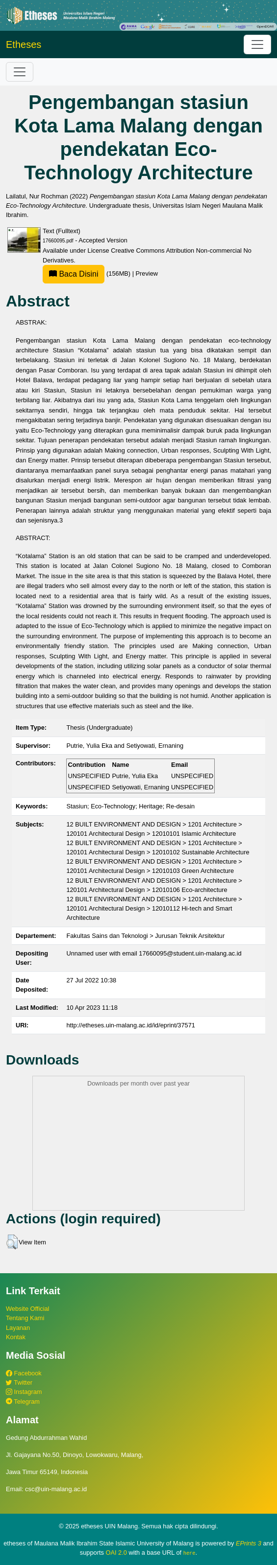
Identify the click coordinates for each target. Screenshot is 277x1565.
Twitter (19, 1382)
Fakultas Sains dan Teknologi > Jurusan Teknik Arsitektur (145, 935)
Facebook (24, 1373)
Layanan (18, 1327)
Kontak (15, 1337)
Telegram (23, 1401)
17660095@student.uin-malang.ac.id (190, 953)
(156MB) (87, 273)
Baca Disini (73, 274)
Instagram (24, 1391)
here (189, 1552)
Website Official (27, 1308)
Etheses (23, 44)
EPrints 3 (248, 1543)
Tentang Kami (25, 1318)
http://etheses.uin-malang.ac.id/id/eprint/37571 (130, 1025)
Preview (147, 273)
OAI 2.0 (115, 1552)
